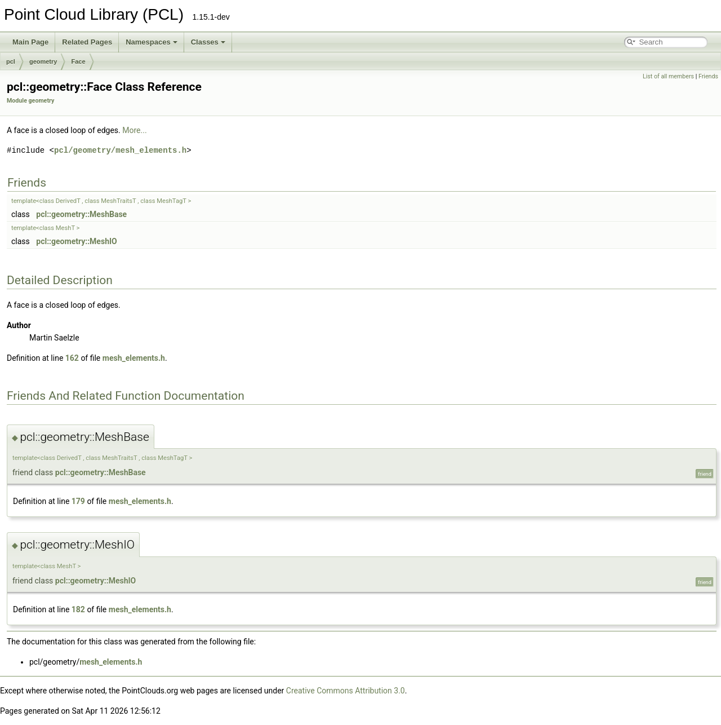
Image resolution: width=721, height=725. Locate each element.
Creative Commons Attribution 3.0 (345, 690)
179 (78, 501)
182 (78, 609)
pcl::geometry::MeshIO (76, 241)
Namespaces (151, 42)
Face (78, 61)
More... (134, 130)
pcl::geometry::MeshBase (81, 214)
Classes (208, 42)
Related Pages (87, 42)
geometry (43, 61)
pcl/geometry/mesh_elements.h (120, 150)
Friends (708, 76)
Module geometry (30, 100)
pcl (10, 61)
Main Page (30, 42)
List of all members (668, 76)
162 (72, 358)
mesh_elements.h (134, 358)
